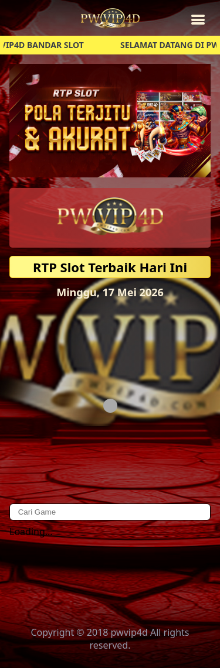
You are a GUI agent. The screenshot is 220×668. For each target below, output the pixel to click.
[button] (110, 120)
